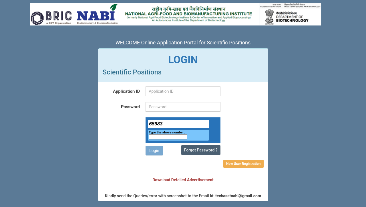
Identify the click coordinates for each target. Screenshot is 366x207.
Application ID (126, 91)
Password (130, 106)
